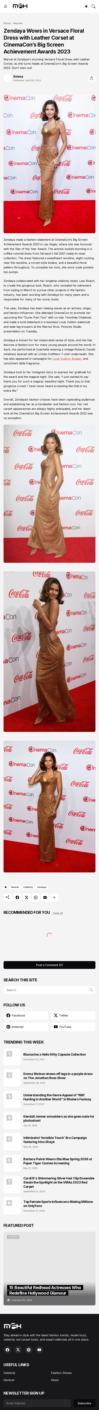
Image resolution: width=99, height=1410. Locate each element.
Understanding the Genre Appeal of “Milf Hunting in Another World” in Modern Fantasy (57, 1097)
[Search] (93, 6)
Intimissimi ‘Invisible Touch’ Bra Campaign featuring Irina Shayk (55, 1140)
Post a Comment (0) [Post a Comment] (49, 965)
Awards (17, 23)
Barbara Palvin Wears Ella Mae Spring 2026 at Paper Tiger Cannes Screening (57, 1161)
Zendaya (41, 887)
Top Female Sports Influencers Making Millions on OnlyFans (58, 1204)
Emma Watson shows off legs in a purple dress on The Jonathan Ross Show (57, 1076)
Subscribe (84, 1403)
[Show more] (54, 897)
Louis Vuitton (61, 358)
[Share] (91, 78)
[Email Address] (37, 1403)
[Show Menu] (5, 6)
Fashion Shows (61, 1373)
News (55, 1380)
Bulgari (76, 358)
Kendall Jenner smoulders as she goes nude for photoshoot (58, 1118)
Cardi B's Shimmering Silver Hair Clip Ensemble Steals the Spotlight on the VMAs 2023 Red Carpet (58, 1182)
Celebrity (28, 887)
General (9, 1380)
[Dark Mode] (86, 6)
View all (58, 913)
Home (7, 23)
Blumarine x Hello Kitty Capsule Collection (54, 1054)
